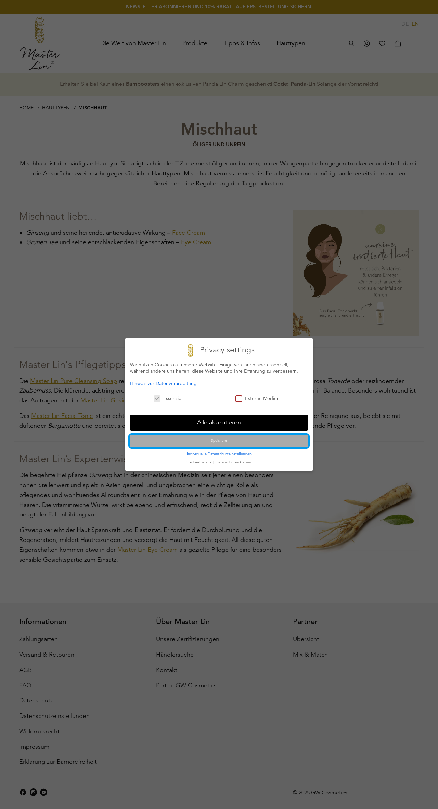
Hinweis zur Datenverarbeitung (163, 383)
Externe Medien (257, 398)
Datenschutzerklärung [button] (234, 462)
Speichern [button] (219, 440)
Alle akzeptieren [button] (219, 422)
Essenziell (168, 398)
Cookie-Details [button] (199, 462)
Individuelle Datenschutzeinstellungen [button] (219, 453)
